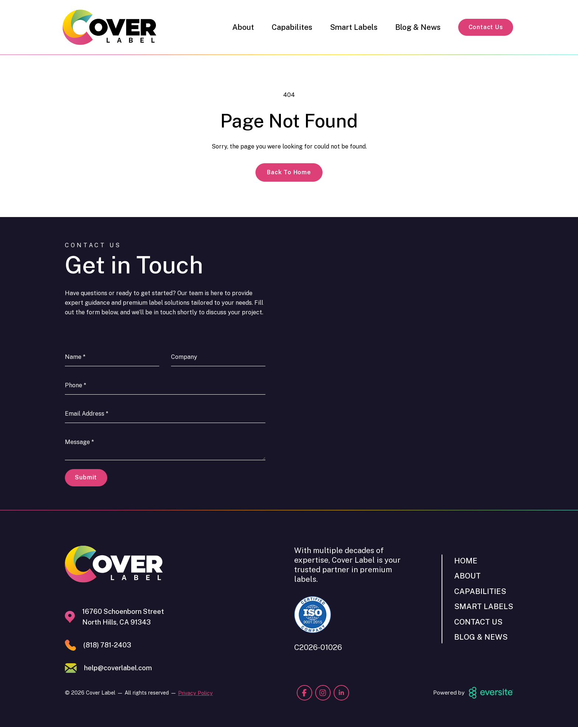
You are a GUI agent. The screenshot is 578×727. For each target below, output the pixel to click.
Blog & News (418, 27)
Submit (86, 477)
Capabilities (480, 591)
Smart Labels (353, 27)
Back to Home (289, 172)
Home (465, 560)
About (243, 27)
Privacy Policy (195, 693)
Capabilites (292, 27)
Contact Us (486, 27)
